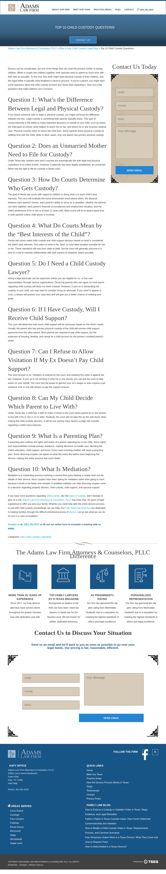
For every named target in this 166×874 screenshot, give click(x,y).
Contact (129, 9)
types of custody (77, 500)
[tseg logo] (145, 866)
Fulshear (14, 827)
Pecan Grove (16, 831)
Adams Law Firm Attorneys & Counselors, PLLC (47, 504)
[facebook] (145, 756)
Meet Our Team (81, 9)
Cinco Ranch (16, 815)
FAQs (118, 9)
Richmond (15, 835)
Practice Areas (103, 9)
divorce (73, 516)
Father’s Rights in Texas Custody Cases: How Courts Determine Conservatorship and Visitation (118, 825)
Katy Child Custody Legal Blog (35, 541)
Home (90, 775)
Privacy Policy (94, 803)
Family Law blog (99, 809)
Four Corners (17, 823)
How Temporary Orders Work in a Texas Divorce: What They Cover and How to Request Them (121, 844)
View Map (13, 787)
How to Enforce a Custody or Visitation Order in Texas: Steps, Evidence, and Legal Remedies (116, 816)
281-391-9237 (22, 794)
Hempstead (16, 843)
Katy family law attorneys (78, 512)
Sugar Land (16, 847)
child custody (53, 500)
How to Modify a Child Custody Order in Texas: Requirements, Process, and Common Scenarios (117, 834)
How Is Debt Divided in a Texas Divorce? (106, 851)
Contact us (14, 528)
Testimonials (93, 795)
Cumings (14, 819)
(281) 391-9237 (145, 9)
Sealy (13, 839)
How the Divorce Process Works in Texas (108, 787)
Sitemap (23, 870)
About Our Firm (61, 9)
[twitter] (155, 756)
